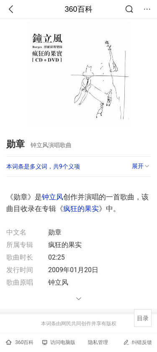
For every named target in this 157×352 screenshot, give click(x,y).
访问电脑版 (58, 342)
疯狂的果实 (81, 208)
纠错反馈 (137, 342)
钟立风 (52, 197)
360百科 (78, 9)
